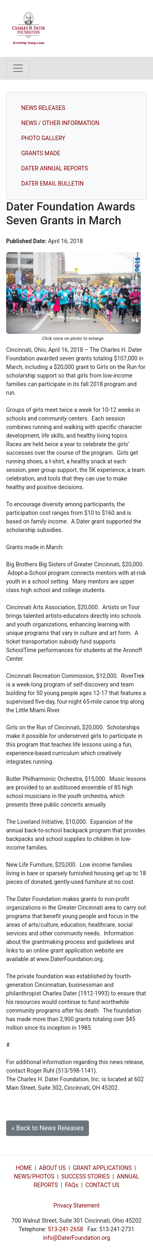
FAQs (71, 1185)
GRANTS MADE (40, 153)
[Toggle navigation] (18, 68)
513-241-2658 (65, 1229)
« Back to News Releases (47, 1128)
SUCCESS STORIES (85, 1176)
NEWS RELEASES (43, 108)
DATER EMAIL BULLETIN (52, 183)
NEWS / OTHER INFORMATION (60, 123)
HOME (24, 1168)
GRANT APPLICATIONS (102, 1168)
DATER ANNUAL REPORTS (54, 168)
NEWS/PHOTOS (34, 1176)
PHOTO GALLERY (43, 138)
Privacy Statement (76, 1205)
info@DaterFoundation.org (76, 1237)
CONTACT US (102, 1185)
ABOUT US (52, 1168)
